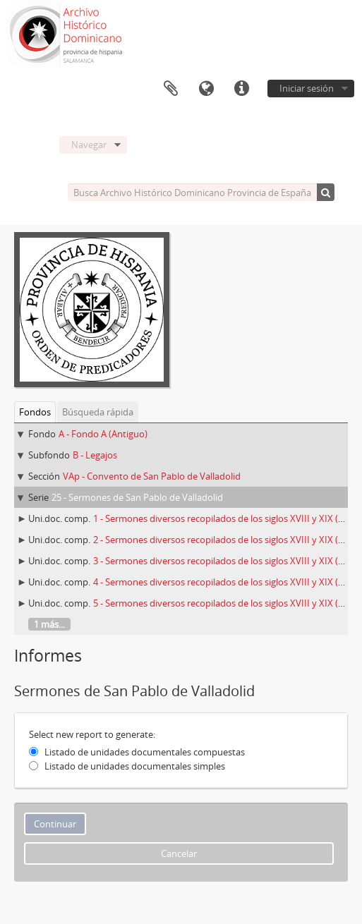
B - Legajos (95, 455)
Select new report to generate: (92, 734)
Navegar (89, 144)
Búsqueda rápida (97, 412)
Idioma (206, 89)
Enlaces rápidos (241, 89)
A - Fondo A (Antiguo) (103, 433)
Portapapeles (170, 89)
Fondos (35, 412)
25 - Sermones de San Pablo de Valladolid (137, 497)
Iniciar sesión (306, 88)
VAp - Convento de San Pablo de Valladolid (152, 476)
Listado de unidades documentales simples (134, 766)
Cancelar (179, 853)
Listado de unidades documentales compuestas (144, 752)
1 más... (49, 624)
